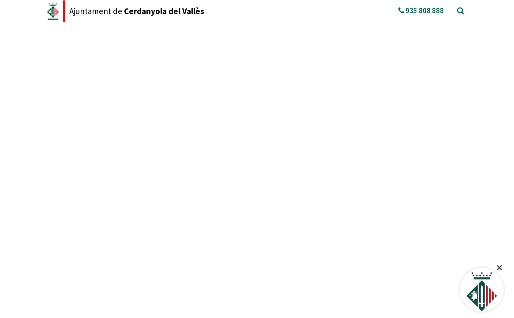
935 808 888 (421, 10)
